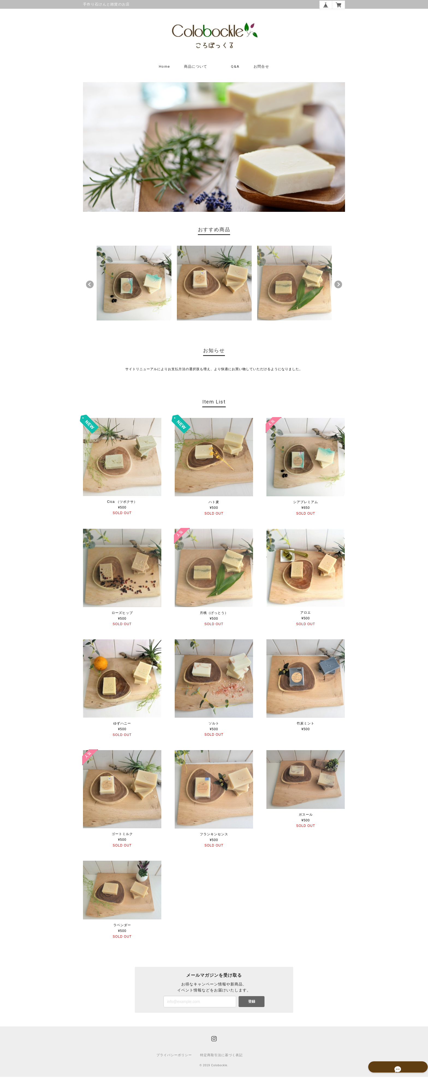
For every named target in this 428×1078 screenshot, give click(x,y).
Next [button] (338, 286)
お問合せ (261, 68)
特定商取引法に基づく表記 (221, 1056)
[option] (134, 284)
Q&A (235, 68)
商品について (195, 68)
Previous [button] (90, 286)
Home (164, 68)
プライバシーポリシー (174, 1056)
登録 (251, 1002)
